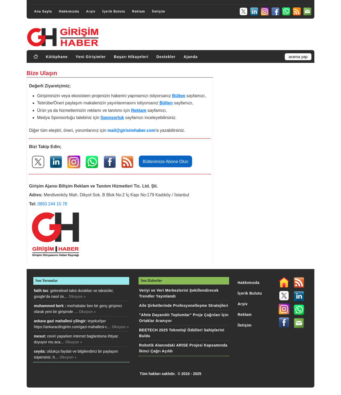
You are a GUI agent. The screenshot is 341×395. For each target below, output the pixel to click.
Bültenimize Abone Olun (165, 161)
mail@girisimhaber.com (131, 130)
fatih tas (41, 290)
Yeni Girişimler (91, 57)
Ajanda (191, 57)
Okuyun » (77, 296)
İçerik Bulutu (113, 11)
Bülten (178, 95)
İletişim (158, 11)
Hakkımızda (69, 11)
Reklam (138, 11)
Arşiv (90, 11)
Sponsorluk (112, 117)
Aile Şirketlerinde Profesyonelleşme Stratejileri (183, 305)
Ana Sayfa (43, 11)
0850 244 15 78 (52, 204)
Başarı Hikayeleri (131, 57)
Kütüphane (57, 57)
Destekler (166, 57)
